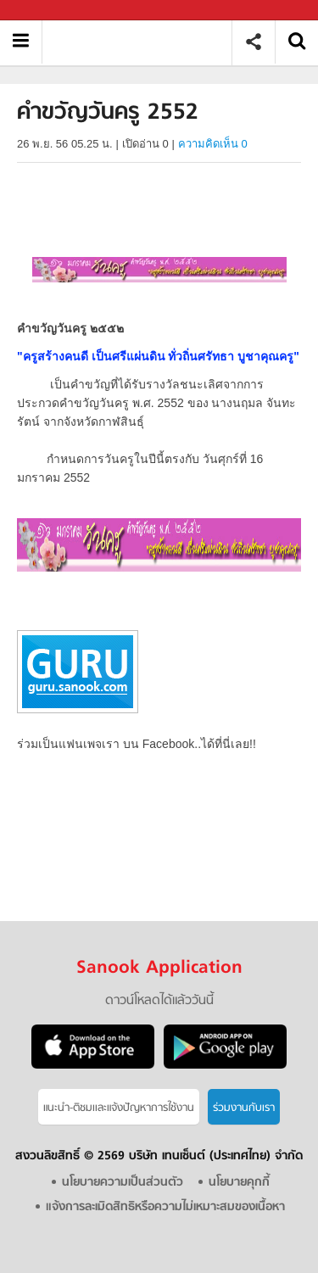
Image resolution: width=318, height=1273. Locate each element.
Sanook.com (50, 10)
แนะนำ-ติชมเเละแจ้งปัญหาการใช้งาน (118, 1108)
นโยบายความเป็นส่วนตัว (122, 1182)
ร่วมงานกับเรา (244, 1108)
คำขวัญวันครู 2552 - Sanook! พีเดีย (143, 42)
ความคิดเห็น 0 (213, 143)
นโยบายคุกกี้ (239, 1182)
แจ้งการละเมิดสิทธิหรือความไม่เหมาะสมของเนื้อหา (165, 1207)
